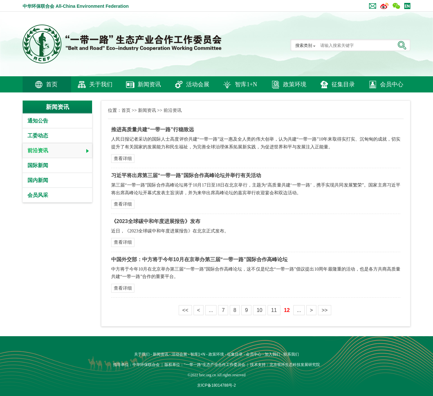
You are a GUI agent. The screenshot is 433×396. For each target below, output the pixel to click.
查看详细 (123, 158)
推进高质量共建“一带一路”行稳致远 (152, 129)
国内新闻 (37, 180)
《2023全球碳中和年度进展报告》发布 (155, 221)
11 (274, 310)
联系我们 (291, 354)
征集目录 (343, 84)
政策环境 (294, 84)
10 (259, 310)
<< (185, 310)
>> (325, 310)
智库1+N (246, 84)
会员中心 (391, 84)
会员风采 (37, 195)
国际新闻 (37, 165)
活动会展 (197, 84)
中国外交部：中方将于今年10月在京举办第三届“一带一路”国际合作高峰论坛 (199, 259)
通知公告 (37, 120)
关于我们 (100, 84)
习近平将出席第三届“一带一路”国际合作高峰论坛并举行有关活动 (186, 175)
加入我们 (272, 354)
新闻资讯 (149, 84)
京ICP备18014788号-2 (216, 385)
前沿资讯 (37, 150)
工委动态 (37, 135)
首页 (52, 84)
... (211, 310)
